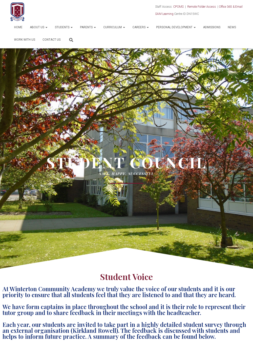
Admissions (211, 27)
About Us (38, 27)
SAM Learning (164, 14)
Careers (140, 27)
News (232, 27)
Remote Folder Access (201, 6)
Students (64, 27)
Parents (88, 27)
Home (18, 27)
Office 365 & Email (231, 6)
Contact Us (51, 39)
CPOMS (178, 6)
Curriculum (114, 27)
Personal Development (176, 27)
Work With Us (24, 39)
